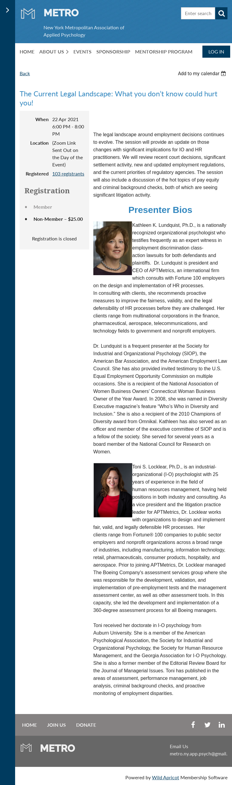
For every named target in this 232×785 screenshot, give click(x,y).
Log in (216, 51)
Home (29, 725)
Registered (37, 173)
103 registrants (68, 173)
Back (25, 73)
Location (39, 143)
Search (221, 13)
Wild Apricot (165, 777)
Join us (56, 725)
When (42, 119)
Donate (86, 725)
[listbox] (202, 73)
